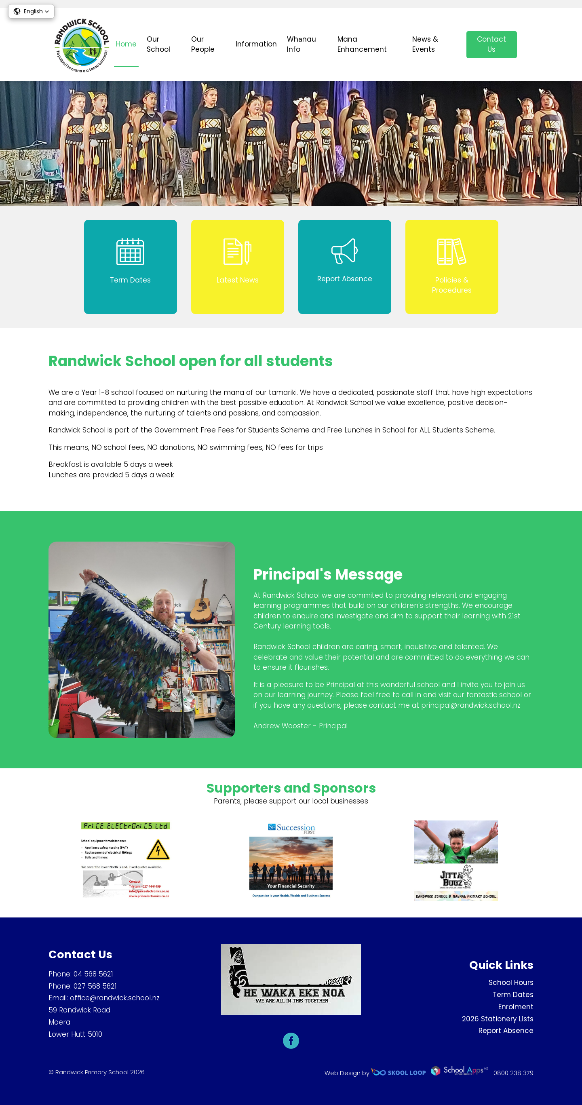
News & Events (425, 44)
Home (126, 44)
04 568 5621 (93, 974)
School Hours (511, 982)
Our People (203, 44)
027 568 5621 (95, 986)
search (529, 44)
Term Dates (513, 995)
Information (256, 44)
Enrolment (516, 1007)
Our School (158, 44)
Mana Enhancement (362, 44)
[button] (31, 11)
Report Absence (506, 1030)
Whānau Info (301, 44)
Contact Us (491, 44)
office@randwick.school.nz (115, 998)
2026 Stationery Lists (498, 1019)
